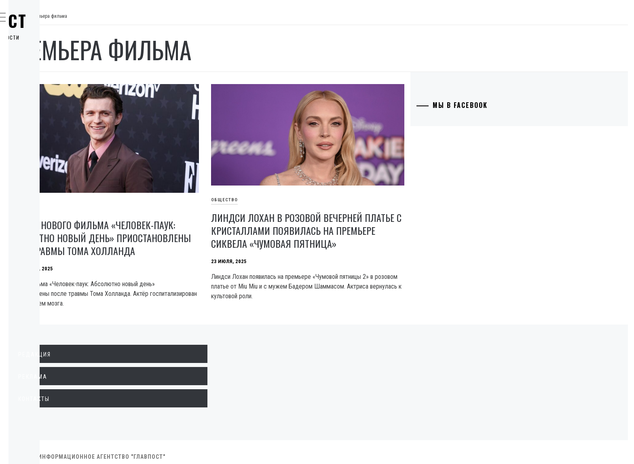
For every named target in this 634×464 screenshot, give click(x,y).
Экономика (48, 80)
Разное (41, 204)
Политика (45, 62)
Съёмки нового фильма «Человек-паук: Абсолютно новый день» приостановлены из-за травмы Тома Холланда (201, 222)
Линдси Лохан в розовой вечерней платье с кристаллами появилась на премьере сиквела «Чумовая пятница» (368, 216)
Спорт (39, 222)
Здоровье (45, 187)
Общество (45, 98)
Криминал (46, 115)
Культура (44, 169)
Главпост (69, 20)
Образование (50, 133)
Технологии (49, 151)
